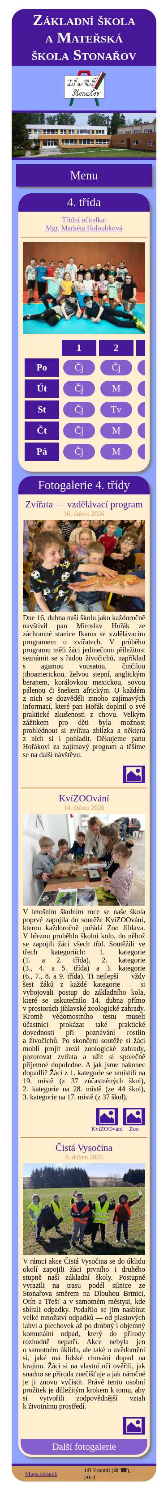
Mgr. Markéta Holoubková (84, 228)
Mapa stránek (41, 1473)
